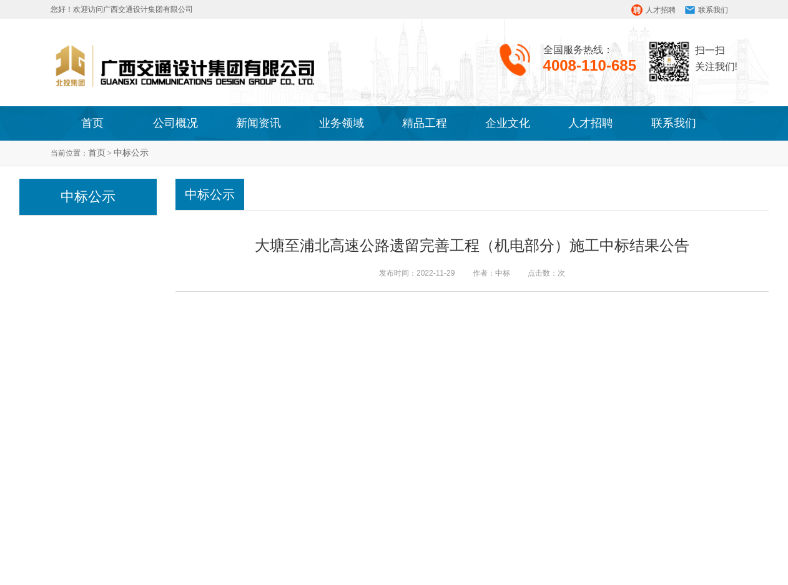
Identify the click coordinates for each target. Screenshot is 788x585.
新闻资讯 (258, 123)
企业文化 (507, 123)
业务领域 (341, 123)
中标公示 (131, 153)
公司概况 (175, 123)
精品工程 (424, 123)
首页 (92, 123)
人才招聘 (661, 10)
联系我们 (713, 10)
